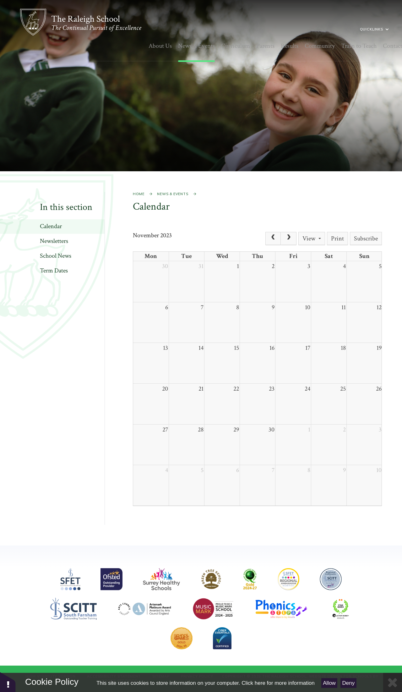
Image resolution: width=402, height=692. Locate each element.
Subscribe (366, 238)
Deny (348, 683)
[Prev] (273, 238)
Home (138, 194)
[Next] (288, 238)
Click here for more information (278, 683)
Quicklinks (318, 29)
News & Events (172, 194)
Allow (329, 683)
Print (337, 238)
